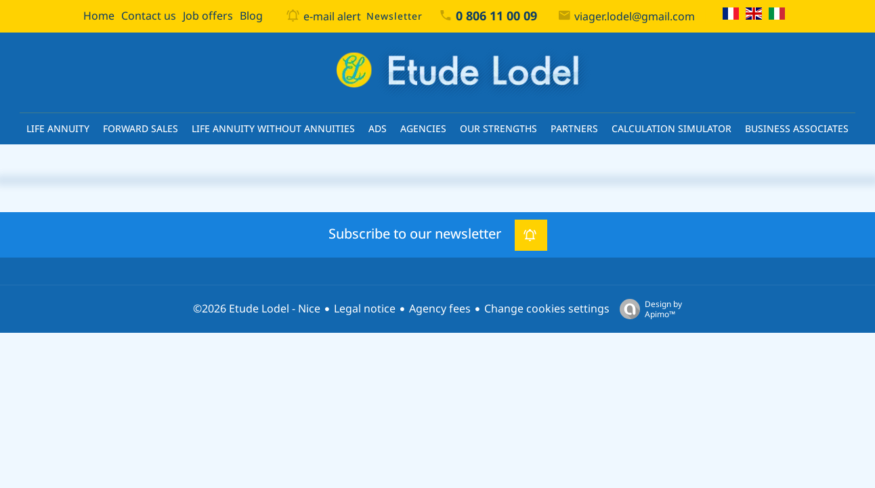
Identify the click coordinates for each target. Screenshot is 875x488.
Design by (647, 308)
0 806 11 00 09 (496, 16)
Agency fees (440, 309)
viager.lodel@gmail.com (634, 16)
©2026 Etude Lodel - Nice (256, 309)
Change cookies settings (547, 309)
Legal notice (365, 309)
